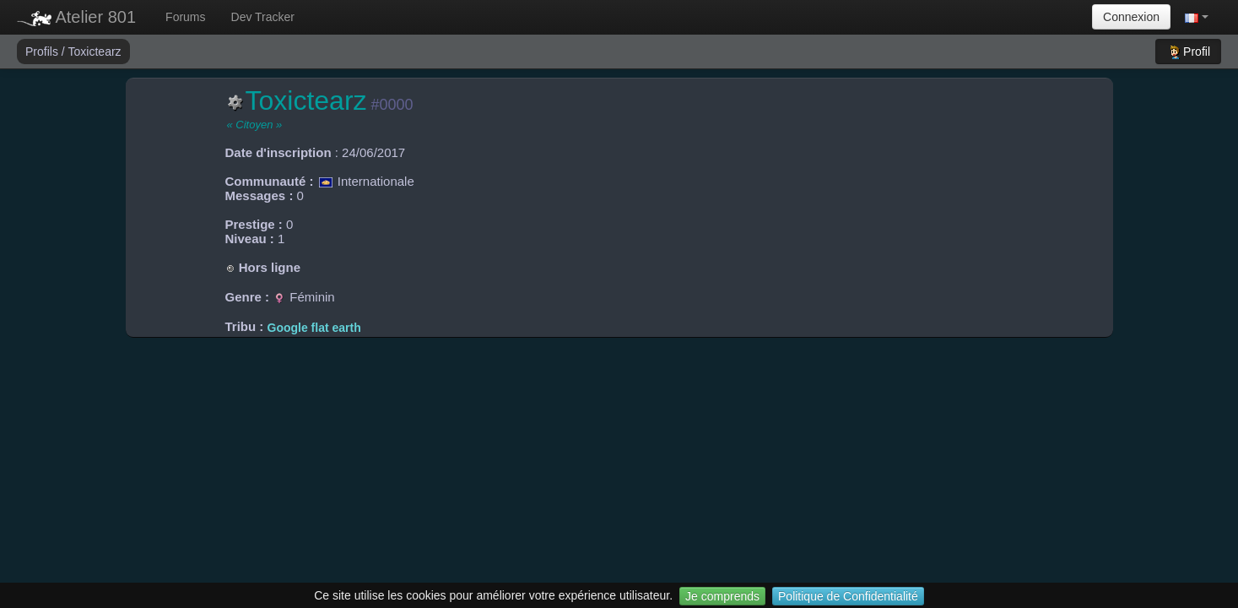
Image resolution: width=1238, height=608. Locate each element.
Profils (43, 51)
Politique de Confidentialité (848, 596)
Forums (185, 17)
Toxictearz (95, 51)
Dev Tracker (263, 17)
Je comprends (722, 596)
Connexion (1131, 17)
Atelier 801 (76, 17)
